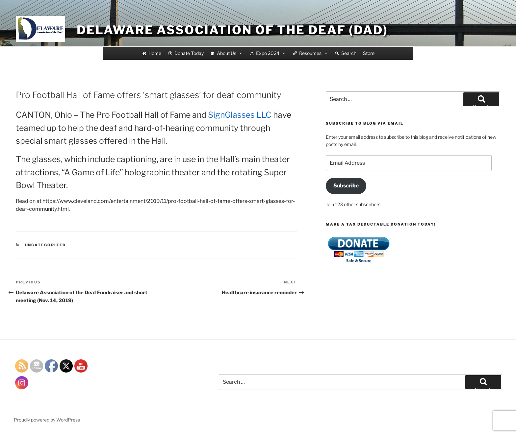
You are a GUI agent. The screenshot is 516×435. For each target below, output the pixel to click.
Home (154, 53)
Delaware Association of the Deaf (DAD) (232, 30)
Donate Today (189, 53)
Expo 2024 (271, 53)
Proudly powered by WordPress (47, 420)
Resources (313, 53)
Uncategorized (45, 245)
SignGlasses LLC (239, 115)
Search (348, 53)
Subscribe (346, 185)
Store (368, 53)
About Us (230, 53)
